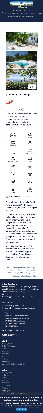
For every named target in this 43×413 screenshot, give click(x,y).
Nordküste (6, 356)
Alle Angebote (7, 343)
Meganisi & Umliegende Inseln (13, 364)
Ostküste (16, 276)
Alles (34, 276)
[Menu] (21, 26)
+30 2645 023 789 (22, 10)
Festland (5, 359)
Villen (23, 276)
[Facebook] (21, 19)
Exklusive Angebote (9, 346)
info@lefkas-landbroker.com (22, 16)
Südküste (5, 351)
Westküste (6, 354)
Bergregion (6, 361)
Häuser (28, 276)
